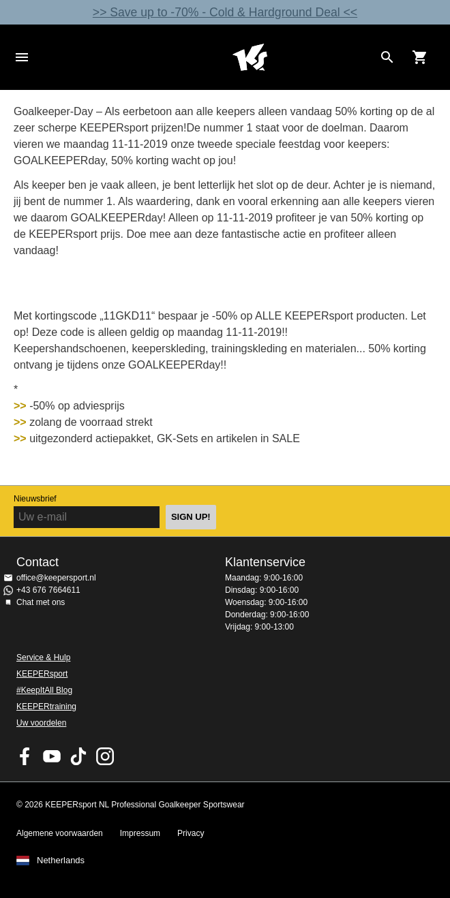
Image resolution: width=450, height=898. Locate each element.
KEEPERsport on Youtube (52, 756)
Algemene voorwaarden (59, 833)
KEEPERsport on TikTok (78, 756)
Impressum (140, 833)
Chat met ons (40, 602)
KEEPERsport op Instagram (105, 756)
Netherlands (61, 860)
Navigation (21, 57)
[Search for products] (387, 57)
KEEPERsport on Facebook (25, 756)
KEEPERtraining (46, 706)
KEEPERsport (42, 674)
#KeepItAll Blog (44, 690)
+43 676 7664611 (48, 590)
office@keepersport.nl (56, 578)
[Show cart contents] (420, 57)
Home (249, 57)
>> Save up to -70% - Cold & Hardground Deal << (225, 12)
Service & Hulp (43, 657)
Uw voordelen (41, 723)
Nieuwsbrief (35, 499)
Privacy (190, 833)
